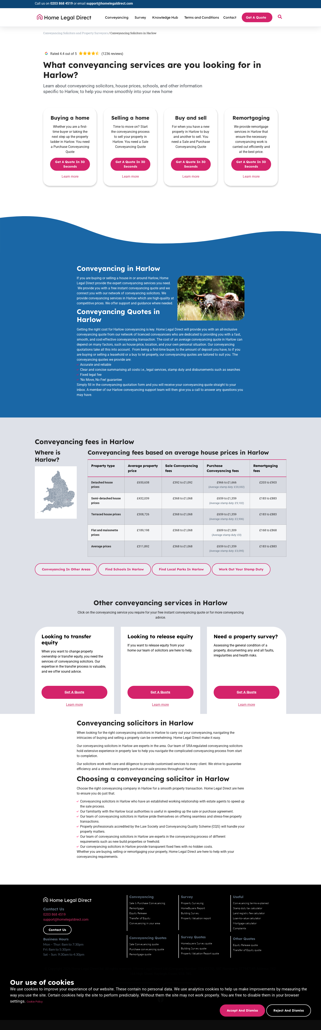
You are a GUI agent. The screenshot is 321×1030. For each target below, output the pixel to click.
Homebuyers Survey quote (196, 943)
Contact (229, 17)
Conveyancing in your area (144, 923)
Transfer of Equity (139, 918)
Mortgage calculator (245, 923)
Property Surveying (192, 903)
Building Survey (190, 913)
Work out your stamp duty (241, 569)
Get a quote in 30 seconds (70, 164)
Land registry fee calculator (249, 913)
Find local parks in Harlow (181, 569)
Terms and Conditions (201, 17)
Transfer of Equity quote (247, 950)
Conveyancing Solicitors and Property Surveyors (75, 33)
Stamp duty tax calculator (247, 908)
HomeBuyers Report (193, 908)
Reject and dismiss (288, 1010)
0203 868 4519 (61, 3)
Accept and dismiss (241, 1010)
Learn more (70, 176)
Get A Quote (257, 17)
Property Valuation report (196, 918)
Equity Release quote (245, 945)
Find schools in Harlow (124, 569)
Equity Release (138, 913)
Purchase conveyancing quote (146, 949)
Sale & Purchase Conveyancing (147, 903)
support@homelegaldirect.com (109, 3)
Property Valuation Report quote (200, 953)
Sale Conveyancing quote (144, 944)
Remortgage (136, 908)
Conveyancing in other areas (66, 569)
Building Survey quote (194, 948)
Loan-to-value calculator (247, 918)
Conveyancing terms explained (251, 903)
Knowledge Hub (166, 17)
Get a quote (74, 692)
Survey (141, 17)
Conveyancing (117, 17)
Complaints (239, 928)
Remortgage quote (140, 954)
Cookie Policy (39, 1001)
